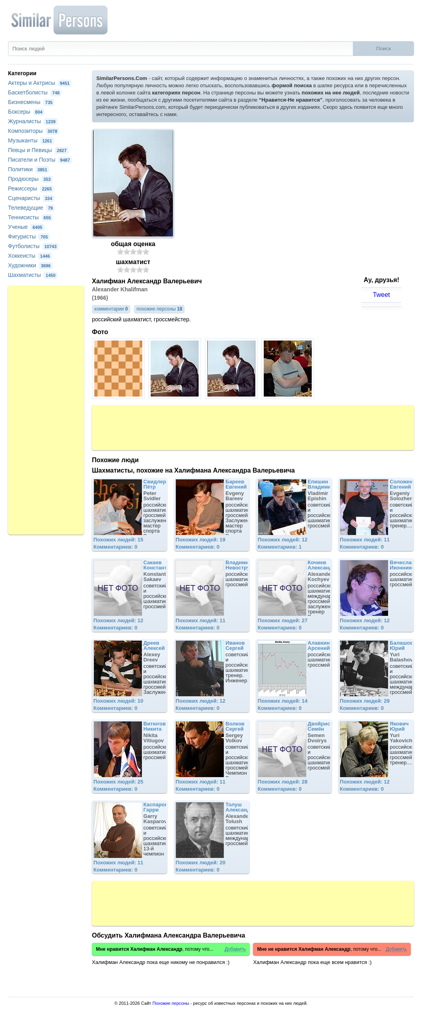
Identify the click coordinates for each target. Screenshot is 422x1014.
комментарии (111, 309)
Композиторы (33, 131)
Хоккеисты (30, 255)
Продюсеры (30, 179)
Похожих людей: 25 (118, 781)
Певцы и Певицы (38, 150)
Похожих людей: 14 (283, 700)
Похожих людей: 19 (200, 539)
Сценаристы (31, 198)
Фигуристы (29, 236)
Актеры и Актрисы (40, 83)
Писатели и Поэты (40, 159)
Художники (30, 265)
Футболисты (33, 246)
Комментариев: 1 (280, 546)
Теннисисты (30, 217)
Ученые (26, 227)
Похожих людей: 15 (118, 539)
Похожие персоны (170, 1003)
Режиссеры (31, 188)
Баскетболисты (35, 92)
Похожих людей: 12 (283, 539)
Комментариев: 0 (115, 546)
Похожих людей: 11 (365, 539)
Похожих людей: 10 (118, 700)
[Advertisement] (252, 427)
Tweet (381, 294)
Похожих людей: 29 (365, 700)
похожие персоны (159, 309)
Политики (28, 169)
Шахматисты (33, 275)
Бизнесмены (31, 102)
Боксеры (26, 111)
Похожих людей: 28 (283, 781)
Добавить (235, 949)
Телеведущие (31, 207)
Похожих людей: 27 (283, 620)
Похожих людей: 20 (200, 862)
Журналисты (33, 121)
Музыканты (31, 140)
